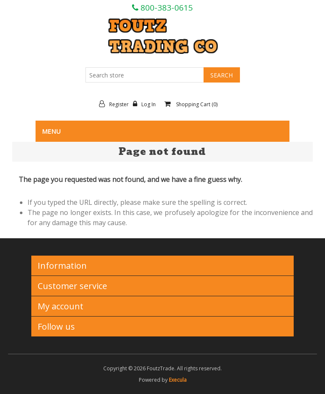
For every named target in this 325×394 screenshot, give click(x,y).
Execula (178, 379)
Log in (146, 104)
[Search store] (144, 75)
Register (116, 104)
